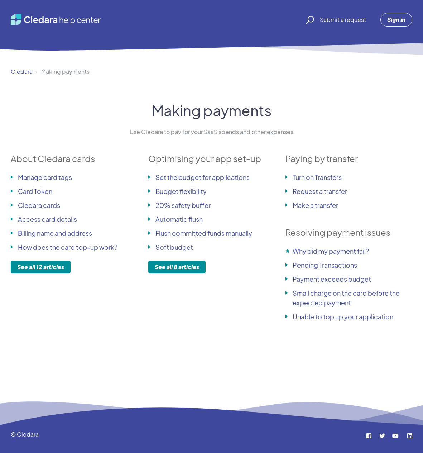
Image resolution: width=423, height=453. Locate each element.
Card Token (35, 191)
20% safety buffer (183, 205)
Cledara (22, 71)
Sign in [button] (396, 19)
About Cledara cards (53, 158)
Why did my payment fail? (331, 251)
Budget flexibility (181, 191)
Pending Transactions (325, 265)
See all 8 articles (177, 267)
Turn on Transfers (317, 177)
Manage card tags (45, 177)
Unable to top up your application (343, 317)
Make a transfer (315, 205)
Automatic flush (179, 219)
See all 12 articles (40, 267)
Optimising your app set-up (204, 158)
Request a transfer (320, 191)
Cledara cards (39, 205)
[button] (309, 20)
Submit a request (343, 19)
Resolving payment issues (337, 232)
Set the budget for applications (202, 177)
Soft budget (174, 247)
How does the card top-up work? (67, 247)
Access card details (47, 219)
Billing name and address (55, 233)
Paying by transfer (321, 158)
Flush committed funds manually (203, 233)
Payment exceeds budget (332, 279)
